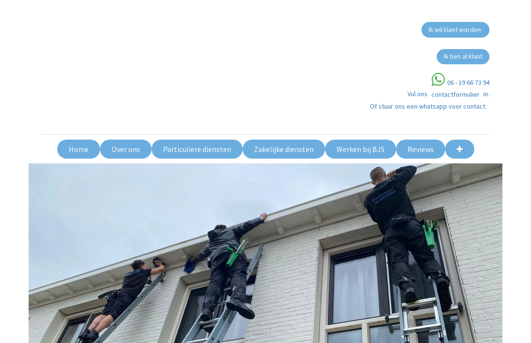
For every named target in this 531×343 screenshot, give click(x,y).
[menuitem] (78, 149)
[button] (459, 149)
